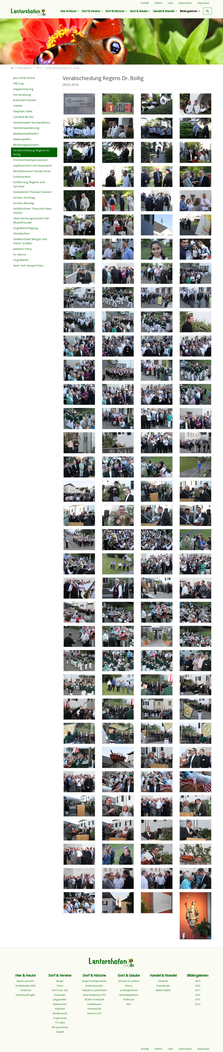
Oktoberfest (21, 233)
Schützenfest (22, 176)
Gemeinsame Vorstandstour (31, 122)
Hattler (18, 105)
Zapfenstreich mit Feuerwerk (32, 165)
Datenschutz (185, 3)
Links (170, 3)
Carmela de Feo (23, 117)
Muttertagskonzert (26, 144)
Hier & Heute (69, 11)
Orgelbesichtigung (25, 228)
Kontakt (145, 3)
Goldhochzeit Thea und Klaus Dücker (32, 210)
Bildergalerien (189, 11)
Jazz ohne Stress (24, 78)
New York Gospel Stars (28, 265)
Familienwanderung (26, 128)
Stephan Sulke (22, 111)
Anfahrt (158, 3)
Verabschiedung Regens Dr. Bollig (31, 152)
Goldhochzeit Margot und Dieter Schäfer (30, 241)
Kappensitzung (23, 89)
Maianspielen (22, 139)
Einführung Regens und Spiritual (29, 184)
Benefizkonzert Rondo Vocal (31, 171)
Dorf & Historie (115, 11)
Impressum (203, 3)
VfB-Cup (18, 83)
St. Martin (19, 254)
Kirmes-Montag (23, 203)
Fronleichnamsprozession (30, 160)
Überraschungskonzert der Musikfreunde (31, 220)
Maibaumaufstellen (25, 133)
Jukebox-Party (22, 249)
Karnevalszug (22, 94)
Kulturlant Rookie (24, 100)
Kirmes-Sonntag (24, 197)
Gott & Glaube (139, 11)
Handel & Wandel (164, 11)
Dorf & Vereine (91, 11)
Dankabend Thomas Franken (32, 192)
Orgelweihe (21, 260)
